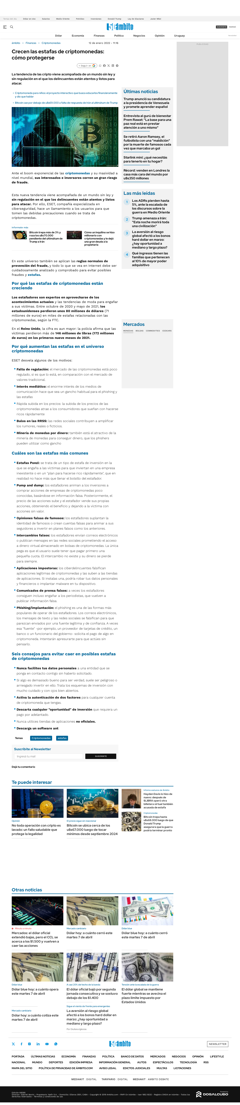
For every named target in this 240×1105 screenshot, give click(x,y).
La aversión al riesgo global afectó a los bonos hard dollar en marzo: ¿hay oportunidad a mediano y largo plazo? (151, 240)
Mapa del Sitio (22, 1068)
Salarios (46, 19)
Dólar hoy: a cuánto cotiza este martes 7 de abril (35, 1017)
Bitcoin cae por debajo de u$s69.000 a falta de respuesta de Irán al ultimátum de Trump (66, 102)
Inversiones (96, 19)
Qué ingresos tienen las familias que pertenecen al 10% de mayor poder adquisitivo (151, 259)
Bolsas (139, 331)
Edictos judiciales (136, 1068)
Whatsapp (55, 1043)
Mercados (157, 1056)
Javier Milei (155, 19)
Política (119, 35)
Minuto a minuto (23, 928)
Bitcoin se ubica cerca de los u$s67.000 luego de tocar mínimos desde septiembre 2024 (92, 829)
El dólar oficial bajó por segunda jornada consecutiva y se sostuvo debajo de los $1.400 (92, 993)
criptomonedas (77, 173)
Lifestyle (217, 1056)
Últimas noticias (43, 1056)
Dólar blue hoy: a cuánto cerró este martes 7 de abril (145, 935)
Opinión (159, 35)
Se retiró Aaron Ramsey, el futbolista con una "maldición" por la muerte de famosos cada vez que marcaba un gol (147, 142)
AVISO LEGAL (107, 1068)
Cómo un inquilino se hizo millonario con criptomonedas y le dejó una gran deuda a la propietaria (99, 239)
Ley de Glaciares (136, 19)
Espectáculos (163, 1062)
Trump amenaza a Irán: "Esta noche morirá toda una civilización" (150, 222)
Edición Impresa (81, 1062)
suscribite (221, 27)
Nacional (19, 1062)
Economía (78, 35)
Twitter (13, 1044)
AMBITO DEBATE (151, 1079)
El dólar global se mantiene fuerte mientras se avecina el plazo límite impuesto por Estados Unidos (144, 995)
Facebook (21, 1043)
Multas (162, 1068)
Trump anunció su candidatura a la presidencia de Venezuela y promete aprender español (147, 103)
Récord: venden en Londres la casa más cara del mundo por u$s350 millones (147, 174)
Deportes (56, 1062)
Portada (18, 1056)
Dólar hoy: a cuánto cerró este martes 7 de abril (90, 935)
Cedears (167, 331)
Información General (115, 1062)
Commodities (153, 331)
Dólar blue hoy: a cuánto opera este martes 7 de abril (35, 991)
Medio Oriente (63, 19)
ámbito (16, 43)
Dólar (58, 35)
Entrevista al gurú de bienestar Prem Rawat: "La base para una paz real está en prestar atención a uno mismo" (147, 122)
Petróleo (80, 19)
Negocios (139, 35)
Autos (141, 1062)
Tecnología (188, 1062)
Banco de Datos (132, 1056)
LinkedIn (38, 1043)
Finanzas (99, 35)
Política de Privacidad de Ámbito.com (66, 1068)
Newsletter (232, 35)
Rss (206, 1062)
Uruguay (179, 35)
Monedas (128, 331)
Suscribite (101, 756)
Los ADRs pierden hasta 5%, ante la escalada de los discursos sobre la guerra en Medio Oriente (151, 206)
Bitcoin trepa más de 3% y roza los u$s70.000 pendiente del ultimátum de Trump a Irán (46, 237)
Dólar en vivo (29, 19)
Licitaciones (182, 1068)
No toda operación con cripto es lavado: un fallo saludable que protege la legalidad (36, 829)
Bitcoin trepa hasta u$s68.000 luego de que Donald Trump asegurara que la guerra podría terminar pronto (158, 823)
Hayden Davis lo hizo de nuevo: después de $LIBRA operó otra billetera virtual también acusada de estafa (158, 800)
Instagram (29, 1043)
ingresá (232, 27)
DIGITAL (84, 1079)
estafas (34, 275)
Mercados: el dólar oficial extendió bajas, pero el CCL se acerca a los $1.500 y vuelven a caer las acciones (35, 939)
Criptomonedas (51, 43)
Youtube (47, 1044)
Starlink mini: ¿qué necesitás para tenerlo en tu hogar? (145, 159)
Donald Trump (114, 19)
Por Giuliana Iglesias (77, 1029)
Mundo (37, 1062)
